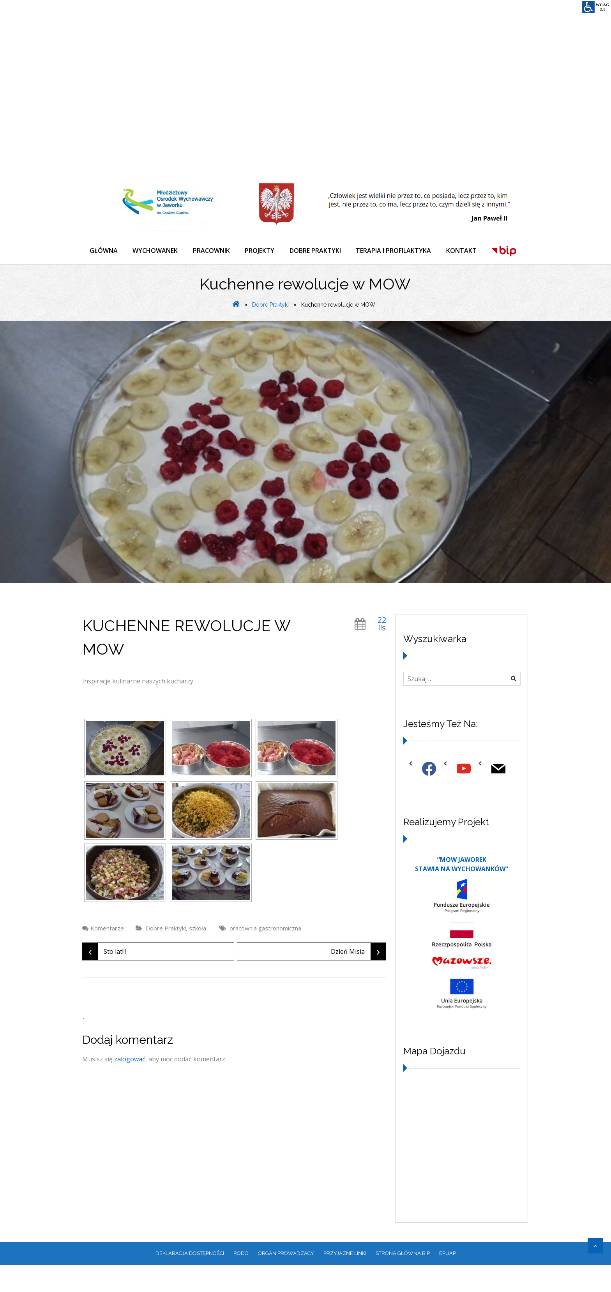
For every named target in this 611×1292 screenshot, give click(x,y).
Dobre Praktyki (270, 332)
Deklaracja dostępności (189, 1281)
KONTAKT (465, 251)
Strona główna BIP (403, 1281)
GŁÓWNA (104, 251)
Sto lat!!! (104, 979)
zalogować (129, 1086)
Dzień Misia (358, 979)
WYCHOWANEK (156, 251)
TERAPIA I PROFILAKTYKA (396, 251)
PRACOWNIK (212, 251)
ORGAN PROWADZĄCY (286, 1281)
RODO (241, 1281)
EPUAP (447, 1281)
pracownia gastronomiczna (265, 956)
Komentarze (107, 956)
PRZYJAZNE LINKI (344, 1281)
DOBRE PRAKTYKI (318, 251)
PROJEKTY (262, 251)
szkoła (197, 956)
